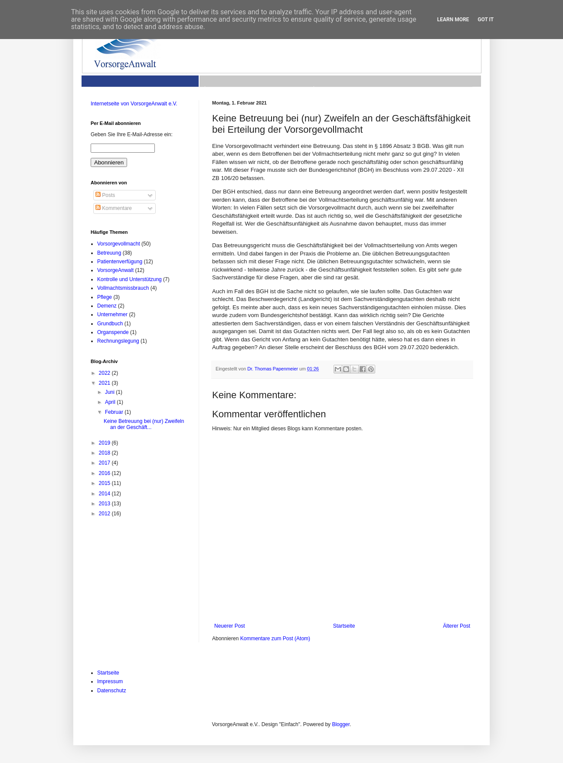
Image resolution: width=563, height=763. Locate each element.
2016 (105, 473)
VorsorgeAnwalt (115, 270)
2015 (105, 483)
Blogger (341, 724)
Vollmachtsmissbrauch (123, 288)
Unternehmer (112, 314)
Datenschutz (111, 691)
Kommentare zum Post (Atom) (275, 638)
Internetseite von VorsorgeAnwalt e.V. (134, 104)
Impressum (110, 681)
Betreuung (109, 253)
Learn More (453, 19)
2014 (105, 494)
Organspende (113, 332)
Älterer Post (456, 626)
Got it (486, 19)
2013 (105, 504)
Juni (110, 392)
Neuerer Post (229, 626)
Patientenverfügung (119, 262)
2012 (105, 514)
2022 (105, 373)
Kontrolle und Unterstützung (129, 279)
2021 (105, 383)
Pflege (104, 297)
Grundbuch (110, 324)
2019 (105, 443)
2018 (105, 453)
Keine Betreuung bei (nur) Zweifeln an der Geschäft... (144, 424)
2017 (105, 463)
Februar (114, 412)
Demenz (107, 306)
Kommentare (113, 208)
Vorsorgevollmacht (118, 244)
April (111, 402)
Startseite (344, 626)
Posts (105, 195)
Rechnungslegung (118, 341)
